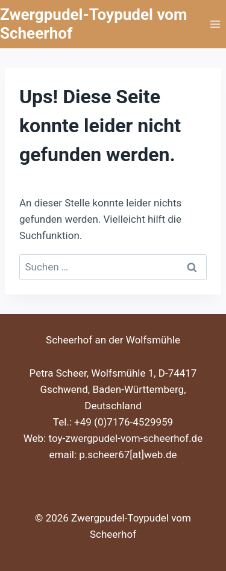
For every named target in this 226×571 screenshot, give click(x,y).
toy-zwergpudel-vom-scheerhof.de (126, 438)
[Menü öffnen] (215, 23)
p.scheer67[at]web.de (128, 454)
